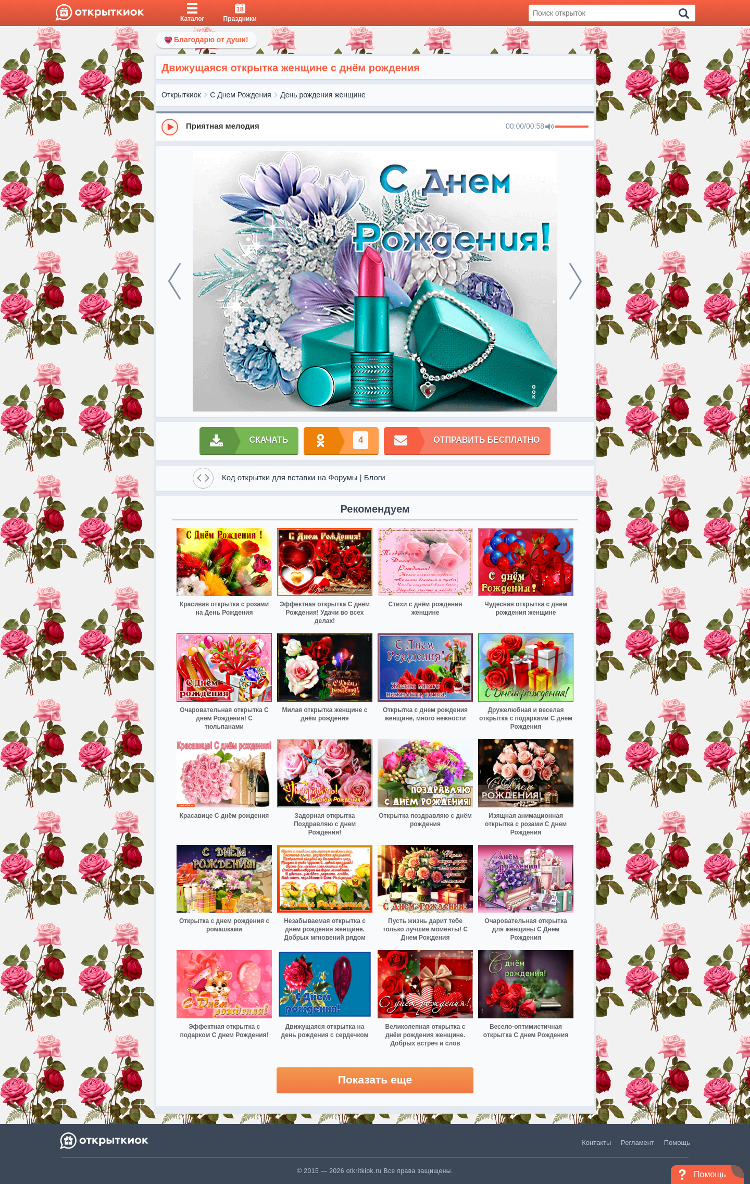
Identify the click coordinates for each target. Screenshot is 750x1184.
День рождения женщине (323, 95)
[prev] (174, 281)
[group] (375, 127)
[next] (575, 281)
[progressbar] (572, 127)
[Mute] (549, 127)
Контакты (596, 1142)
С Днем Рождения (240, 95)
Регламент (637, 1142)
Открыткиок (181, 95)
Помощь (677, 1142)
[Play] (169, 127)
